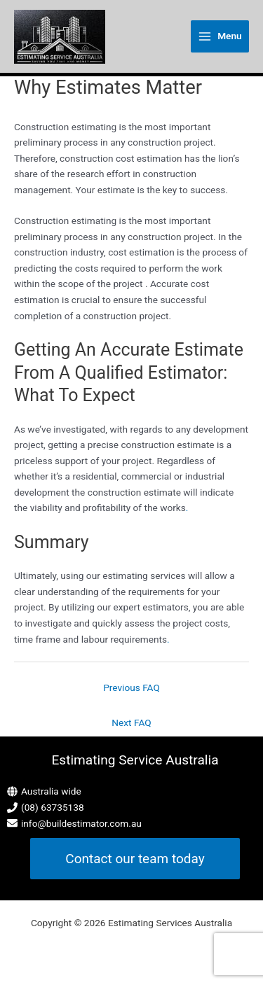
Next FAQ (131, 722)
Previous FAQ (131, 687)
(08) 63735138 (52, 807)
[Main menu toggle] (220, 36)
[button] (134, 858)
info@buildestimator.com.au (81, 823)
